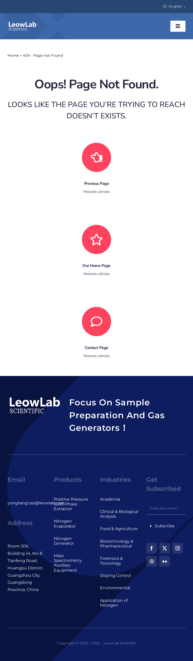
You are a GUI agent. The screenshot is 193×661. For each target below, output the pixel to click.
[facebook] (151, 548)
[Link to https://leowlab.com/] (96, 239)
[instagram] (177, 548)
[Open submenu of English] (184, 6)
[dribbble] (151, 561)
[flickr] (164, 561)
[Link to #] (96, 321)
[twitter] (164, 548)
